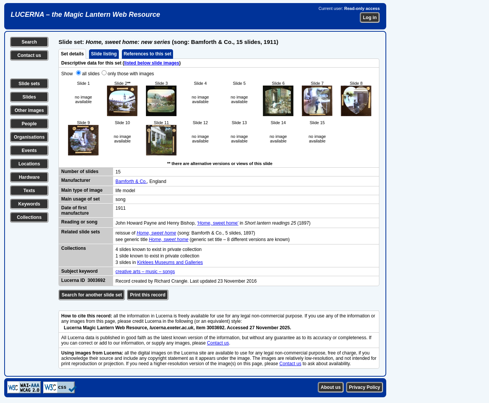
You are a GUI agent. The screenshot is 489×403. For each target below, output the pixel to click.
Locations (29, 164)
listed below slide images (151, 63)
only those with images (131, 73)
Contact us (29, 55)
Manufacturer (75, 180)
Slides (29, 97)
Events (29, 150)
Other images (29, 110)
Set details (72, 54)
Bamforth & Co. (131, 181)
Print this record (147, 295)
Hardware (29, 177)
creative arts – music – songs (145, 271)
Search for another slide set (92, 295)
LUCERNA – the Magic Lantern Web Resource (85, 14)
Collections (29, 217)
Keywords (29, 204)
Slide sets (29, 83)
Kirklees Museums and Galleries (170, 262)
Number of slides (79, 171)
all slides (91, 73)
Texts (29, 190)
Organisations (29, 137)
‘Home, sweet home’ (217, 223)
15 (117, 172)
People (29, 123)
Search (29, 42)
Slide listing (104, 54)
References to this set (148, 54)
